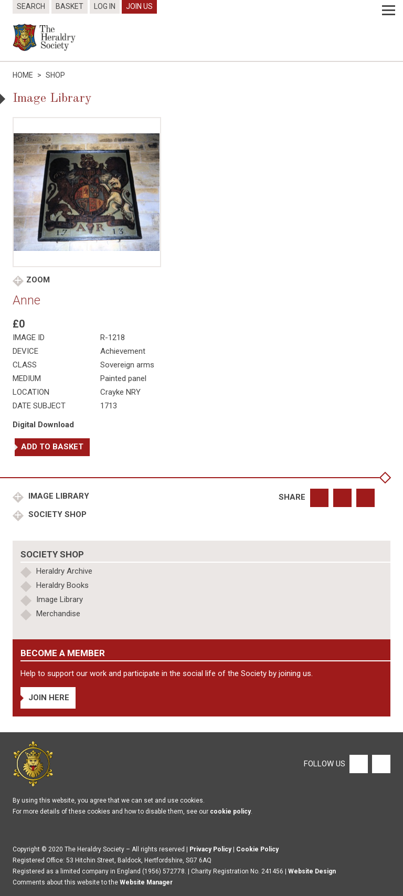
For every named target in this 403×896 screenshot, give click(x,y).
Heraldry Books (62, 585)
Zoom (38, 279)
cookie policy (230, 811)
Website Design (312, 871)
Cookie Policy (257, 849)
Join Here (48, 697)
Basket (69, 6)
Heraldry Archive (64, 571)
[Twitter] (379, 763)
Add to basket (52, 446)
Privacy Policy (210, 849)
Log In (104, 6)
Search (31, 6)
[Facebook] (358, 763)
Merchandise (58, 613)
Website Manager (146, 882)
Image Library (57, 496)
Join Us (139, 6)
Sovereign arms (127, 365)
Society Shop (56, 514)
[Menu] (388, 10)
